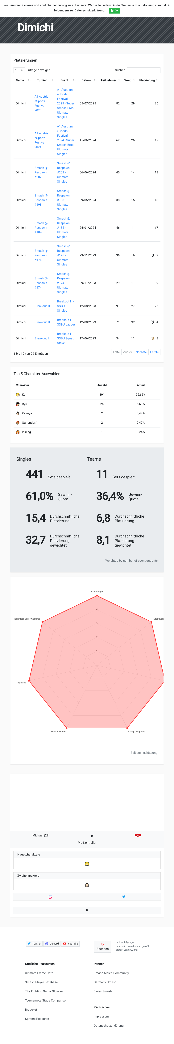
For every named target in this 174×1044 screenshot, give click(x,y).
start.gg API (142, 946)
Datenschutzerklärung (109, 1025)
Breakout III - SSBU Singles (65, 306)
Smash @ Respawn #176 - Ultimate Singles (63, 255)
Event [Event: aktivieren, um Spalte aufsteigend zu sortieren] (64, 80)
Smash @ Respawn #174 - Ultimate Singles (63, 283)
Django (130, 942)
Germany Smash (105, 982)
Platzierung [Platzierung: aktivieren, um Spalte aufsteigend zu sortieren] (147, 80)
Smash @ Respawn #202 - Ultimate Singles (63, 172)
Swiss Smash (103, 991)
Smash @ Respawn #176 (41, 255)
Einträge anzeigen (32, 70)
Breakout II (42, 338)
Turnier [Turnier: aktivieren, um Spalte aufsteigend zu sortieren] (42, 80)
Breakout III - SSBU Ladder (66, 322)
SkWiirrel (133, 950)
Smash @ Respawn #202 (41, 172)
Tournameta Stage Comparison (46, 1000)
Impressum (101, 1016)
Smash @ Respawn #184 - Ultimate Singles (63, 227)
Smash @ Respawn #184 (41, 228)
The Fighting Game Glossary (44, 991)
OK (114, 11)
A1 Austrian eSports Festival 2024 (42, 140)
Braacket (31, 1009)
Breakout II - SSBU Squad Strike (65, 338)
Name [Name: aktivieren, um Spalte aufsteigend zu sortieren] (20, 80)
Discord (52, 944)
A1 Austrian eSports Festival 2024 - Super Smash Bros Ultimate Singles (65, 140)
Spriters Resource (37, 1019)
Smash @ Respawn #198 (41, 200)
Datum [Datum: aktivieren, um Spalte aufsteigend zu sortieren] (86, 80)
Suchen (137, 70)
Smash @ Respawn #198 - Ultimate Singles (63, 200)
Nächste (141, 352)
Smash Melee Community (111, 973)
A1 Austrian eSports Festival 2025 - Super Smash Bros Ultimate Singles (65, 103)
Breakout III (42, 306)
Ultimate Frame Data (39, 973)
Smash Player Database (41, 982)
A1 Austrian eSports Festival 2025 (42, 103)
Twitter (34, 944)
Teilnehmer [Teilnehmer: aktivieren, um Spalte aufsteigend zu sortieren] (108, 80)
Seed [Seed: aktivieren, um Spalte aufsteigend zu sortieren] (127, 80)
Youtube (70, 944)
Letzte (154, 352)
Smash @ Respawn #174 (41, 283)
